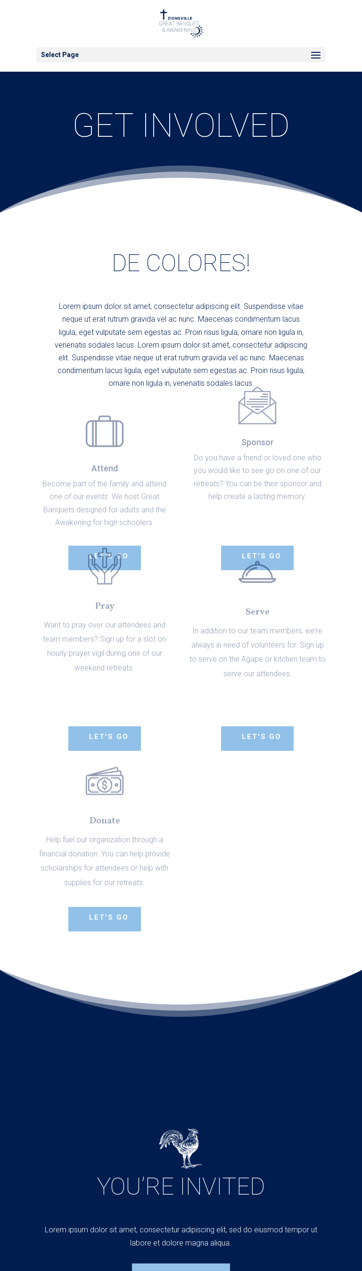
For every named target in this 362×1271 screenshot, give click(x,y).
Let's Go (109, 736)
